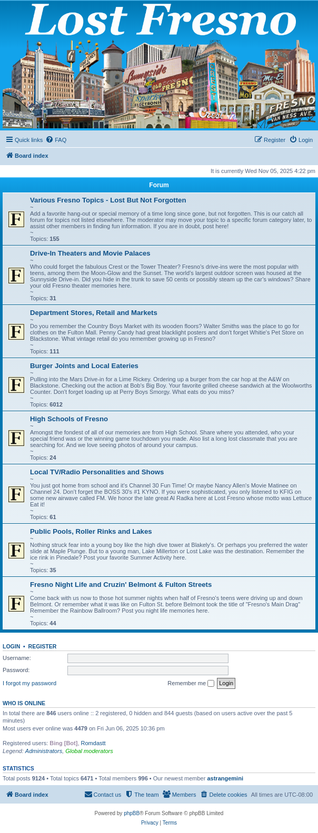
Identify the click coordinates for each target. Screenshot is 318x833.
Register (42, 646)
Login (11, 646)
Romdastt (93, 743)
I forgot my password (29, 683)
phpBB (132, 813)
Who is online (24, 703)
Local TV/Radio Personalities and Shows (97, 472)
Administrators (43, 751)
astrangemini (225, 778)
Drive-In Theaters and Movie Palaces (90, 253)
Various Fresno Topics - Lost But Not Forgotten (108, 200)
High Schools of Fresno (69, 419)
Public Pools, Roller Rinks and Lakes (91, 531)
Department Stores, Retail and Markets (93, 313)
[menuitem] (55, 140)
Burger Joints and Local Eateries (84, 366)
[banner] (159, 65)
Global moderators (89, 751)
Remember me (190, 683)
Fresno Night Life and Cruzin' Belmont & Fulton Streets (121, 584)
